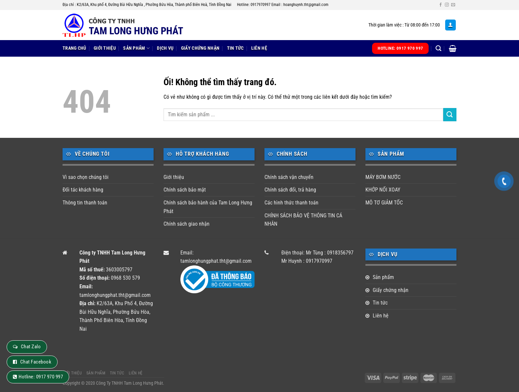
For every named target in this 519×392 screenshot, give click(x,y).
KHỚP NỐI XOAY (382, 190)
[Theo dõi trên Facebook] (441, 5)
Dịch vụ (165, 48)
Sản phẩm (136, 48)
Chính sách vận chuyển (288, 177)
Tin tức (235, 48)
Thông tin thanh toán (85, 202)
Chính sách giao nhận (187, 224)
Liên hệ (259, 48)
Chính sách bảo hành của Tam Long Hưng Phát (208, 206)
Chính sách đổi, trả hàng (290, 190)
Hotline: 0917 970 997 (41, 377)
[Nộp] (449, 114)
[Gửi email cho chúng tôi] (453, 5)
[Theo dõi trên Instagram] (447, 5)
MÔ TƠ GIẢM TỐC (384, 202)
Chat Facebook (35, 362)
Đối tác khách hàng (83, 190)
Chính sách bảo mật (185, 190)
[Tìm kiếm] (438, 48)
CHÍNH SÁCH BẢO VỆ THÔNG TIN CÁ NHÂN (303, 219)
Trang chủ (74, 48)
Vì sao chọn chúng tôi (86, 177)
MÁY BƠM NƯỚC (383, 177)
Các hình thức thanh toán (291, 202)
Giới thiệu (105, 48)
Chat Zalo (31, 347)
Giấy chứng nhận (200, 48)
